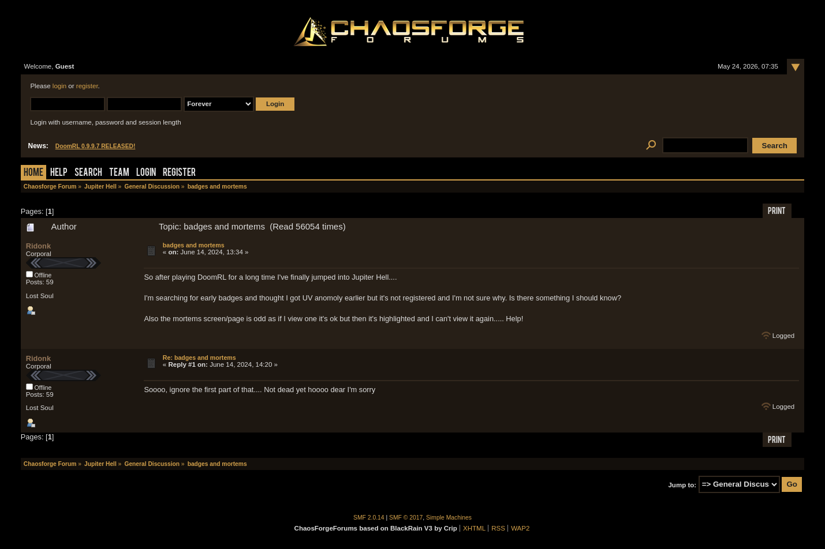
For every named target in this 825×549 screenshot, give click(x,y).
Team (119, 173)
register (87, 85)
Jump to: (682, 484)
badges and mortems (194, 245)
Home (33, 173)
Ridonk (38, 246)
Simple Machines (449, 517)
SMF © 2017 (406, 517)
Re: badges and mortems (199, 357)
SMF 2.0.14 (368, 517)
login (59, 85)
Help (59, 173)
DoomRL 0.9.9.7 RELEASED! (95, 146)
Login (146, 173)
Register (179, 173)
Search (88, 173)
